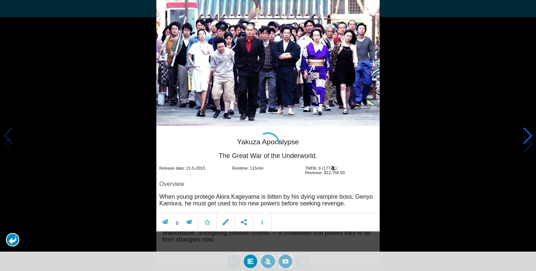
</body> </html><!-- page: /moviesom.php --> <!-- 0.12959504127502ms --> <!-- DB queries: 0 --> (268, 135)
